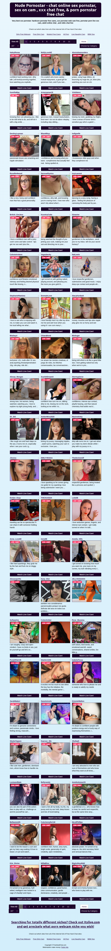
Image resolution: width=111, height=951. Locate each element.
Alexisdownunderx (80, 52)
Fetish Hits (64, 947)
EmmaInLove (46, 296)
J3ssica (13, 458)
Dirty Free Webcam (23, 34)
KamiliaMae (15, 92)
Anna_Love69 (15, 539)
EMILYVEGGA (47, 458)
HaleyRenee (15, 52)
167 (12, 46)
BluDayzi (13, 336)
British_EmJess (16, 215)
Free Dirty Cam (38, 34)
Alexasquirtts (15, 579)
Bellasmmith (15, 822)
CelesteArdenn (16, 255)
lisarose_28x (46, 741)
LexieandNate (15, 782)
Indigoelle (76, 134)
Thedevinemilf (78, 458)
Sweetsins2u (46, 701)
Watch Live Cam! (24, 88)
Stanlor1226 (46, 660)
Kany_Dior (45, 579)
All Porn (66, 34)
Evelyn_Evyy (15, 498)
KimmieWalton (78, 701)
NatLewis (76, 255)
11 (69, 42)
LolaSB (75, 498)
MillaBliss (45, 863)
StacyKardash (78, 296)
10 (64, 42)
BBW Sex (91, 34)
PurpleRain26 (15, 660)
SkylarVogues (16, 741)
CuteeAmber (46, 620)
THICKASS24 (46, 498)
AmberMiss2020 (48, 417)
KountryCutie (46, 215)
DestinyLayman (16, 134)
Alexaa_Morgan (16, 377)
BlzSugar (76, 336)
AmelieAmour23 (79, 782)
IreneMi (44, 539)
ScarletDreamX (47, 377)
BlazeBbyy (45, 134)
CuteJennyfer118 (48, 822)
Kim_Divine (15, 863)
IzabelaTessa (77, 660)
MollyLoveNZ (46, 52)
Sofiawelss (14, 620)
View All (15, 42)
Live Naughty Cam (78, 34)
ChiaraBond (46, 336)
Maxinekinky (77, 417)
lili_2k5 (13, 417)
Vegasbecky (46, 255)
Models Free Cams (54, 34)
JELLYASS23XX (78, 579)
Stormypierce (77, 377)
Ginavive (75, 215)
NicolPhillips (77, 822)
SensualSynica (47, 173)
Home (83, 42)
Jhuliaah (75, 741)
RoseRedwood (16, 173)
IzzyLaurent (77, 173)
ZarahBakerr (15, 701)
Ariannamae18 (47, 92)
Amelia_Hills (77, 539)
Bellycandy (45, 782)
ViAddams (76, 92)
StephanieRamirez (17, 296)
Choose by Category (90, 46)
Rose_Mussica (78, 620)
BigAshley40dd (78, 863)
